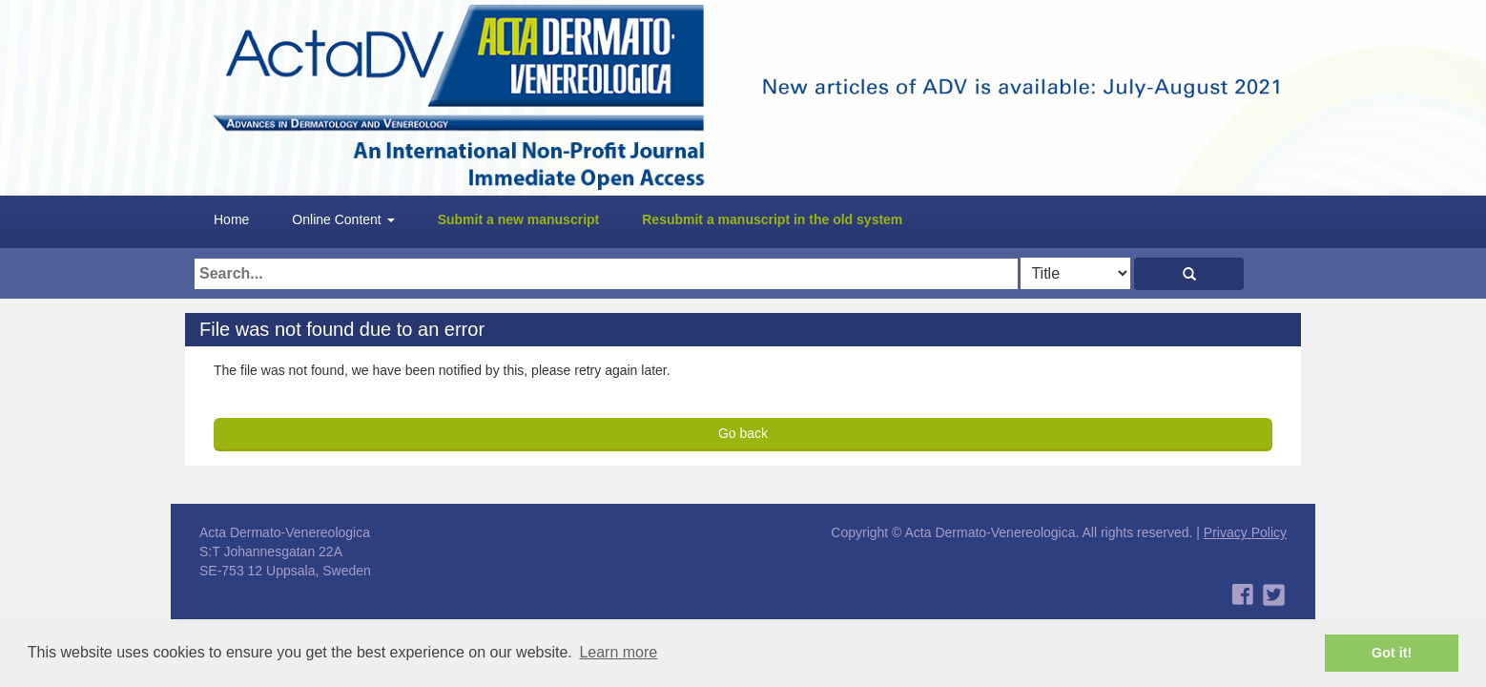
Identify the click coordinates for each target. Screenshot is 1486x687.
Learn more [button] (618, 652)
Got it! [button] (1392, 652)
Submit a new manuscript (519, 219)
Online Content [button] (343, 219)
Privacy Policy (1245, 532)
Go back (743, 433)
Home (231, 219)
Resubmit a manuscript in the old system (772, 219)
